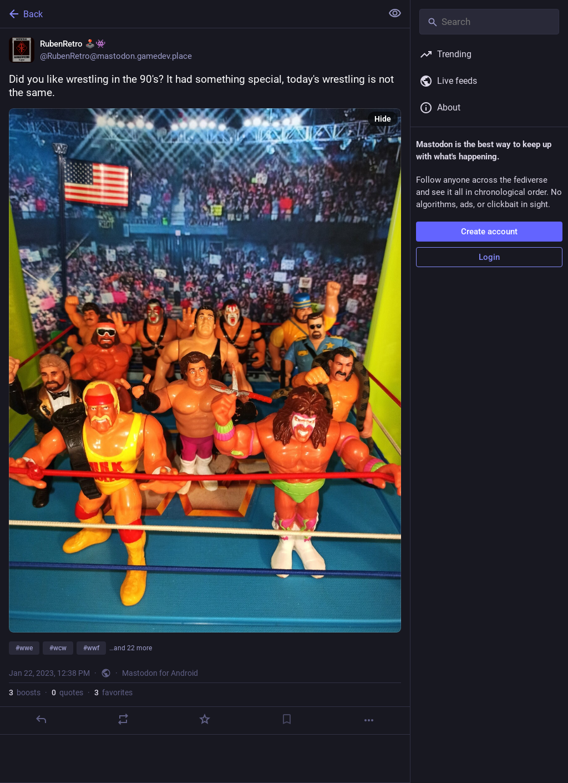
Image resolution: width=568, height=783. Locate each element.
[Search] (489, 21)
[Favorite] (204, 719)
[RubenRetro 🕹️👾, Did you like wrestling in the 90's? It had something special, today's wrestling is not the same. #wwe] (205, 381)
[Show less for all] (395, 13)
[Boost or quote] (123, 719)
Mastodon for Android (160, 673)
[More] (369, 720)
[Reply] (41, 719)
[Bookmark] (286, 719)
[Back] (190, 14)
